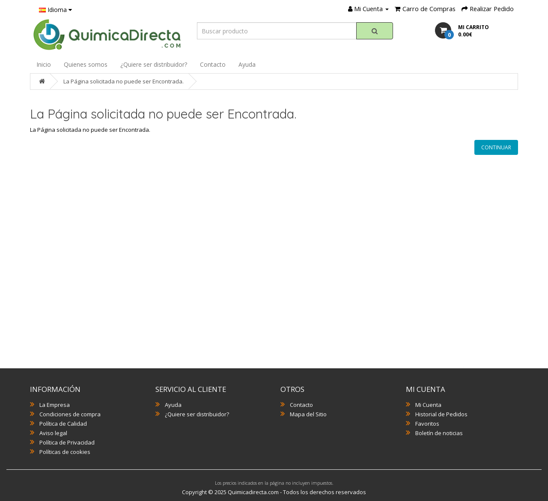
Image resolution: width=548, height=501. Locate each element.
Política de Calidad (63, 423)
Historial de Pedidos (441, 414)
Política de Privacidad (67, 442)
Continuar (496, 147)
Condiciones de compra (70, 414)
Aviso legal (53, 433)
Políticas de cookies (64, 452)
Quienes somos (85, 64)
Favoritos (427, 423)
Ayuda (247, 64)
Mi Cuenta (428, 405)
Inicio (43, 64)
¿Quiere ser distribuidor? (153, 64)
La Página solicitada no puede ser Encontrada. (123, 81)
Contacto (213, 64)
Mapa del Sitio (308, 414)
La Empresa (54, 405)
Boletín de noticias (439, 433)
